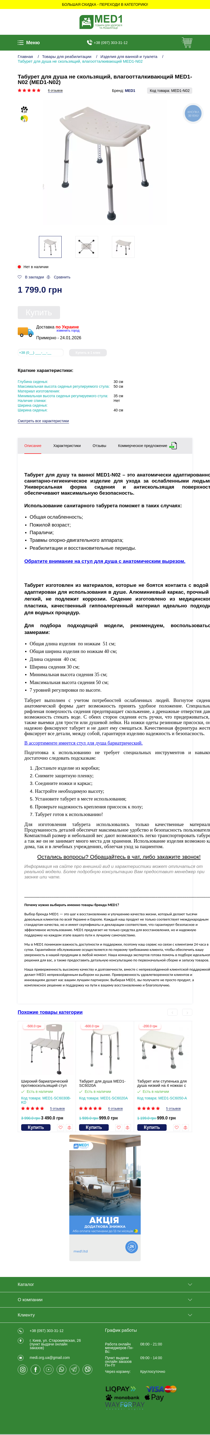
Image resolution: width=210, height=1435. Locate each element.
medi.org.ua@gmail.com (50, 1358)
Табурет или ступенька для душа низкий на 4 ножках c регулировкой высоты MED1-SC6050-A (162, 1083)
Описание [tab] (32, 446)
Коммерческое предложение (142, 445)
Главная (25, 56)
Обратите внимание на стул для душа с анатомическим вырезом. (104, 561)
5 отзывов (57, 1109)
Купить (39, 312)
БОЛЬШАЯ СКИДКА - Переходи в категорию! (105, 4)
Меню (29, 43)
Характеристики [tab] (67, 446)
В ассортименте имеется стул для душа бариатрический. (83, 743)
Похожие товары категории (50, 1012)
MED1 (130, 91)
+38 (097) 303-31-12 (111, 43)
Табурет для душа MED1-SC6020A (102, 1083)
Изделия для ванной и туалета (129, 56)
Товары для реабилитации (66, 56)
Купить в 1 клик (88, 353)
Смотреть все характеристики (43, 421)
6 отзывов (55, 90)
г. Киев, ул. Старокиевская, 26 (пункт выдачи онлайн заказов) (55, 1344)
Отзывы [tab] (99, 446)
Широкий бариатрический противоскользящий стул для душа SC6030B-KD (44, 1083)
